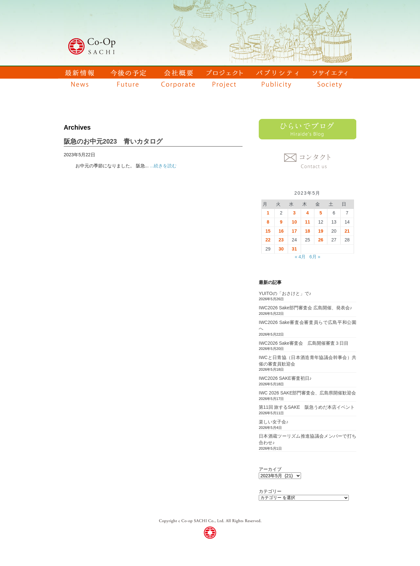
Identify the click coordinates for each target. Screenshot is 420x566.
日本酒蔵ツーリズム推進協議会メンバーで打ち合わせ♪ (307, 439)
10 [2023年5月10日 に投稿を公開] (294, 222)
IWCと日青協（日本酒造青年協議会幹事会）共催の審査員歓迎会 (307, 361)
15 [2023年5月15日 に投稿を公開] (267, 231)
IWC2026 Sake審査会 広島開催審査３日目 (303, 343)
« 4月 (300, 256)
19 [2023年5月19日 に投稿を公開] (320, 231)
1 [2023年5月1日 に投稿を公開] (268, 212)
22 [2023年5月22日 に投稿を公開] (267, 239)
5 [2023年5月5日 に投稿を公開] (321, 212)
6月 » (314, 256)
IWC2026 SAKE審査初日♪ (285, 378)
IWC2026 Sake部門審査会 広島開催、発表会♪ (305, 307)
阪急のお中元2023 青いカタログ (113, 141)
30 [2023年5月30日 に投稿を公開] (281, 248)
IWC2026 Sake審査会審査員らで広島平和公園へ (307, 325)
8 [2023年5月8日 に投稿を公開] (268, 222)
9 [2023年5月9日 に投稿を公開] (281, 222)
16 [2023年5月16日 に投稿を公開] (281, 231)
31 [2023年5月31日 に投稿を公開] (294, 248)
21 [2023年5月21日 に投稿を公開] (347, 231)
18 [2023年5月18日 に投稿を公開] (307, 231)
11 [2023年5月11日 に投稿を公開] (307, 222)
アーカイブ (270, 469)
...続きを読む (163, 165)
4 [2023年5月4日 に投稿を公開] (307, 212)
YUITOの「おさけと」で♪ (285, 293)
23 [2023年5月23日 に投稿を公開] (281, 239)
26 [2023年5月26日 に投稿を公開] (320, 239)
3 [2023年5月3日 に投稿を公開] (294, 212)
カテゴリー (270, 491)
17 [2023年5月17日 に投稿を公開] (294, 231)
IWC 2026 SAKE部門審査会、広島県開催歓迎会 (307, 392)
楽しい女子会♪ (273, 421)
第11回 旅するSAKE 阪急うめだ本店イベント (307, 407)
